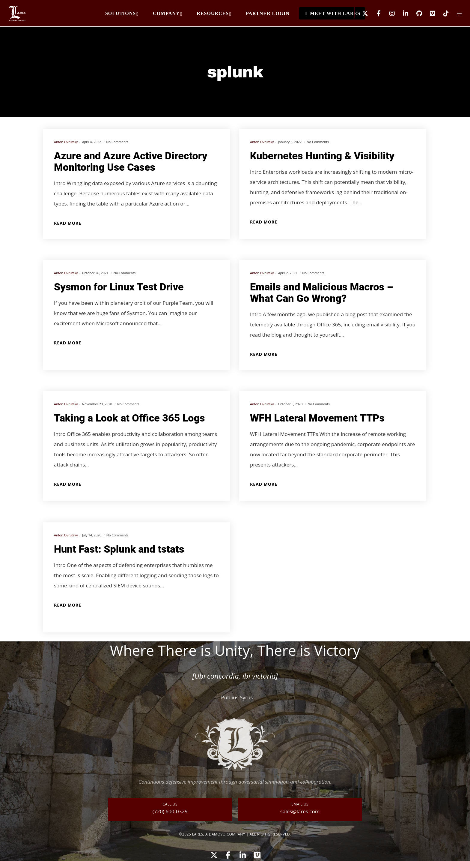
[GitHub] (415, 13)
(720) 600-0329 (170, 811)
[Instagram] (388, 13)
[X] (361, 13)
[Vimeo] (429, 13)
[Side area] (456, 13)
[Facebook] (375, 13)
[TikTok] (442, 13)
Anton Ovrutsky (66, 142)
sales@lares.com (300, 811)
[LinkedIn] (402, 13)
